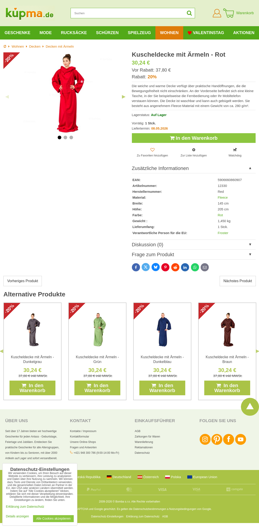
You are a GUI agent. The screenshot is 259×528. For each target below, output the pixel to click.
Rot (220, 215)
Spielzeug (139, 32)
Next (123, 96)
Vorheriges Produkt (22, 281)
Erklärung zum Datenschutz (142, 516)
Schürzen (107, 32)
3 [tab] (71, 137)
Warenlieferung (144, 442)
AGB (137, 431)
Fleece (223, 197)
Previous (7, 96)
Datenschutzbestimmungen (149, 509)
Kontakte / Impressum (83, 431)
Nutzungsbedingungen (182, 509)
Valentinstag (206, 32)
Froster (223, 233)
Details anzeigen (17, 516)
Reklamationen (144, 447)
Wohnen (169, 32)
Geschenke (17, 32)
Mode (46, 32)
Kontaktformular (79, 436)
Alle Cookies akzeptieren (53, 518)
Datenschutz (142, 452)
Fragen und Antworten (83, 447)
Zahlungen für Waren (147, 436)
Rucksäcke (74, 32)
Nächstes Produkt (237, 281)
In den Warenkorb (194, 138)
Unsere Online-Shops (83, 442)
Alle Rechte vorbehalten (145, 501)
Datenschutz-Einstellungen (107, 516)
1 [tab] (59, 137)
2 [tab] (65, 137)
